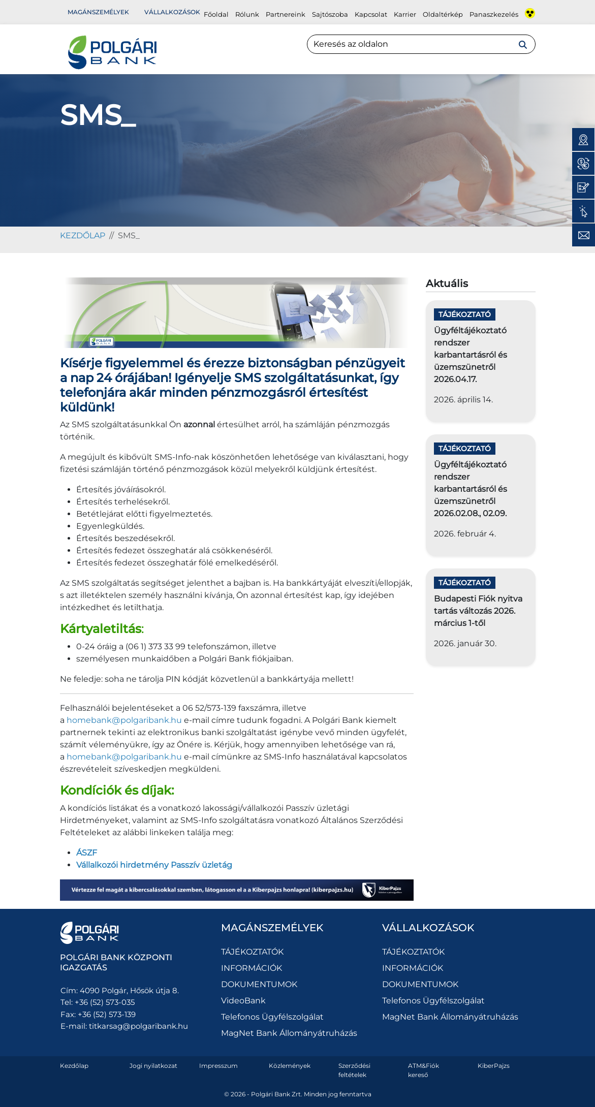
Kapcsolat (371, 14)
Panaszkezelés (493, 14)
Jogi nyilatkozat (153, 1065)
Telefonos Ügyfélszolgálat (272, 1017)
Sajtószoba (330, 14)
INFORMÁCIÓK (251, 968)
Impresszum (218, 1065)
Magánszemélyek (98, 12)
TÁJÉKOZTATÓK (252, 952)
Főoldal (216, 14)
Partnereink (285, 14)
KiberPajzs (494, 1065)
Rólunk (247, 14)
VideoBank (243, 1000)
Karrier (405, 14)
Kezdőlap (74, 1065)
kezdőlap (82, 235)
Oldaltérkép (443, 14)
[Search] (421, 44)
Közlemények (289, 1065)
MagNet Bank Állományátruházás (289, 1033)
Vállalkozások (172, 12)
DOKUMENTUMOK (259, 984)
